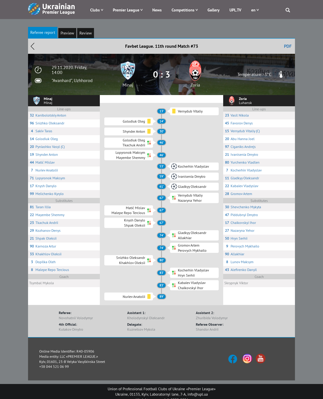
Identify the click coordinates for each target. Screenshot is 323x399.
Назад (32, 46)
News (157, 10)
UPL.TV (235, 10)
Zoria (195, 85)
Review (85, 33)
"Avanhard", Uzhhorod (72, 80)
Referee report (42, 32)
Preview (67, 33)
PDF (288, 46)
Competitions (183, 10)
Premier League (126, 10)
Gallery (213, 10)
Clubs (95, 10)
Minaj (127, 85)
